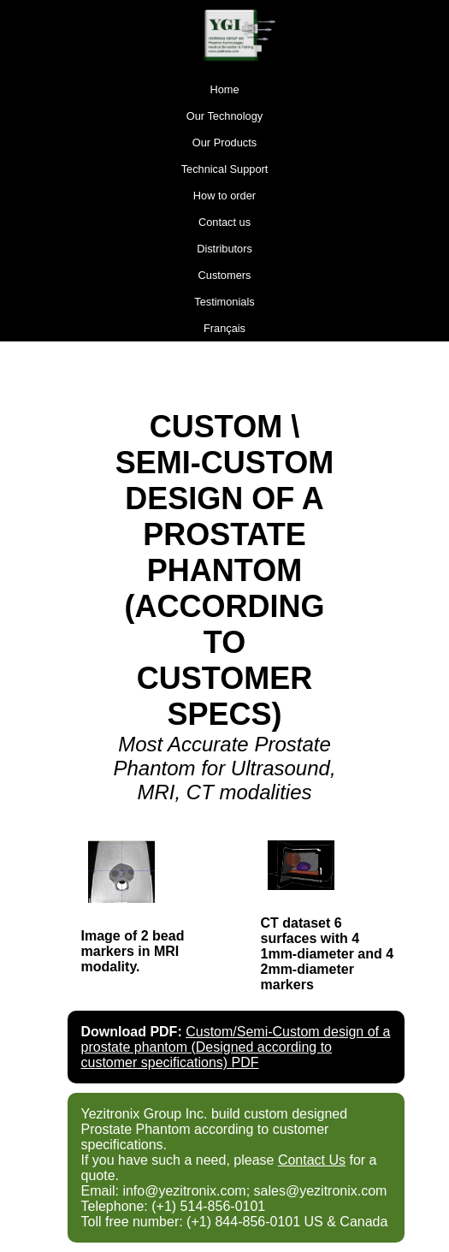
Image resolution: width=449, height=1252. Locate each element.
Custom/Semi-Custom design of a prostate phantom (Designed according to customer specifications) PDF (236, 1047)
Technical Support (225, 169)
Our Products (224, 142)
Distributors (224, 248)
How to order (224, 195)
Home (224, 89)
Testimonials (224, 301)
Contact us (224, 222)
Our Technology (224, 116)
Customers (224, 275)
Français (224, 328)
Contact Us (312, 1160)
